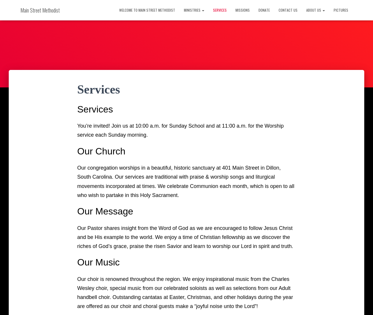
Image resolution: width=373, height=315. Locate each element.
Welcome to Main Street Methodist (147, 10)
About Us (315, 10)
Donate (264, 10)
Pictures (341, 10)
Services (220, 10)
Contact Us (288, 10)
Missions (242, 10)
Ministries (194, 10)
